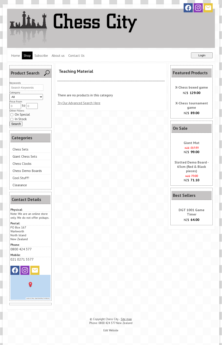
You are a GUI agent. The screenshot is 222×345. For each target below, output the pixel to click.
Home (15, 55)
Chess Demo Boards (27, 170)
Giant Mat (191, 143)
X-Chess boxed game (191, 87)
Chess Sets (20, 149)
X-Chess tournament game (191, 105)
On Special (20, 114)
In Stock (18, 119)
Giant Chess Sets (25, 156)
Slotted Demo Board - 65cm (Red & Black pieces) (192, 166)
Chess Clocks (22, 163)
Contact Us (76, 55)
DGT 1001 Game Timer (191, 212)
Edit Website (110, 330)
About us (58, 55)
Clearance (20, 185)
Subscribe (41, 55)
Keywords (15, 82)
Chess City (112, 319)
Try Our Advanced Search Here (78, 103)
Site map (126, 319)
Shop (27, 55)
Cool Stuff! (21, 178)
